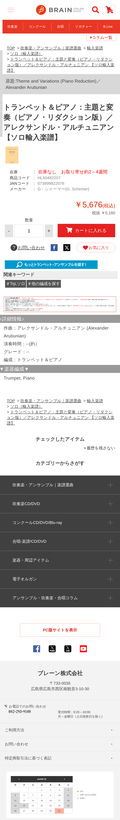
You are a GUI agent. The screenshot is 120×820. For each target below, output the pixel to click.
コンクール (37, 26)
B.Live (108, 26)
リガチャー (83, 26)
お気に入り (96, 247)
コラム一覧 (102, 37)
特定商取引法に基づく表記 (28, 758)
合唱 (60, 26)
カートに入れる (86, 230)
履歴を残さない (101, 448)
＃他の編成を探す (43, 283)
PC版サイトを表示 (60, 630)
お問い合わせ (28, 247)
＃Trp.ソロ (15, 283)
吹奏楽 (12, 26)
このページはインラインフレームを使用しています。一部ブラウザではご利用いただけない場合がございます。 (60, 305)
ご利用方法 (14, 730)
